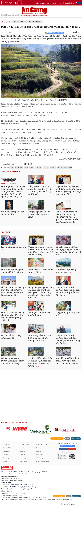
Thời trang (39, 507)
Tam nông (23, 507)
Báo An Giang (68, 167)
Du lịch (5, 511)
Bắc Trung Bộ (19, 167)
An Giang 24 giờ (24, 494)
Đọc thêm (6, 245)
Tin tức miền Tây (25, 511)
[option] (17, 478)
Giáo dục (39, 497)
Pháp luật (22, 501)
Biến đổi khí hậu (35, 22)
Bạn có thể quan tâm (10, 172)
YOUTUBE (72, 498)
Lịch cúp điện (69, 3)
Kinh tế (22, 497)
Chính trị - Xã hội (19, 22)
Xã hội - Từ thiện (8, 497)
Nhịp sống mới (7, 507)
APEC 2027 (39, 167)
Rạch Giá (45, 167)
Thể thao (22, 504)
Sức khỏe (39, 504)
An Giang (59, 167)
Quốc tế (38, 501)
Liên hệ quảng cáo (42, 3)
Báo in (67, 488)
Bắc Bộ (12, 167)
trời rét (26, 167)
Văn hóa (5, 504)
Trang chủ (6, 22)
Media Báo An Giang (42, 511)
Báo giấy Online (57, 3)
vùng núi (31, 167)
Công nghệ (6, 501)
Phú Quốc (52, 167)
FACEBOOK (63, 498)
